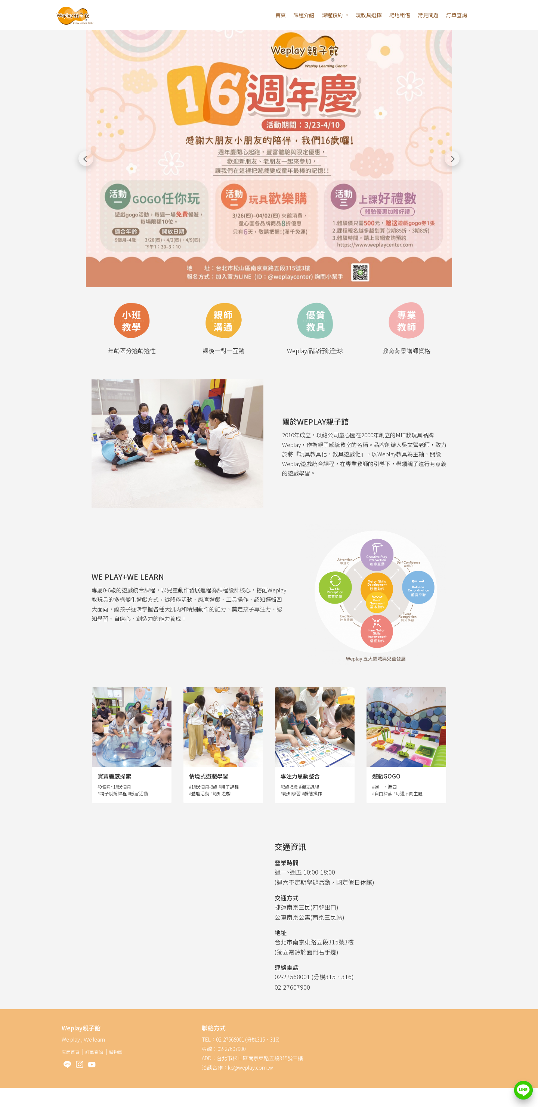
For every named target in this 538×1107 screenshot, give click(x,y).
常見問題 (428, 15)
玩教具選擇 (369, 15)
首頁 (280, 15)
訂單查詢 (456, 15)
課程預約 (332, 15)
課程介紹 (303, 15)
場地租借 (399, 15)
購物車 (115, 1052)
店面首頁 (71, 1052)
